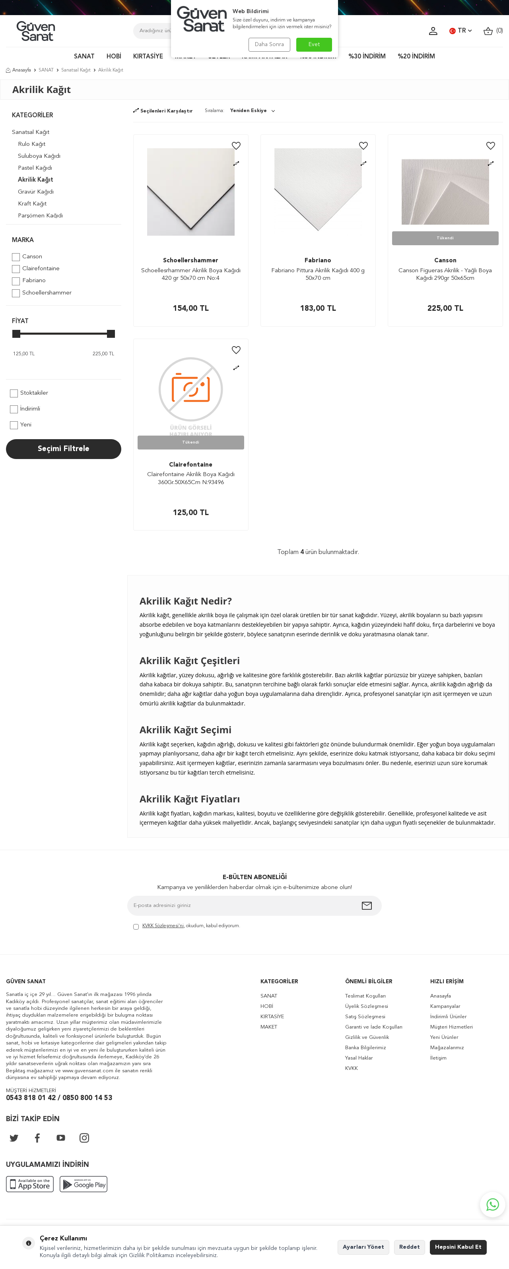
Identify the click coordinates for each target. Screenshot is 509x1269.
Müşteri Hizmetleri (451, 1027)
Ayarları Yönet (363, 1247)
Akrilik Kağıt (35, 180)
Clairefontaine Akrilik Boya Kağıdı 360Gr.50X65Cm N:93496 (191, 479)
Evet (314, 44)
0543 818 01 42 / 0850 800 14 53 (59, 1098)
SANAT (84, 57)
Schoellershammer (42, 293)
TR (460, 31)
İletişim (438, 1058)
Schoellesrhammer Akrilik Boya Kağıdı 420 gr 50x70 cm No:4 (191, 275)
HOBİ (114, 57)
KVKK (351, 1068)
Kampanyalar (445, 1006)
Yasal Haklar (359, 1058)
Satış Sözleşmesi (365, 1016)
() (493, 31)
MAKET (268, 1027)
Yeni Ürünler (444, 1037)
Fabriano (29, 281)
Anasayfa (18, 70)
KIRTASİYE (148, 57)
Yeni (20, 425)
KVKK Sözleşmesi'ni (163, 926)
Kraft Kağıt (32, 204)
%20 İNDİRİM (416, 57)
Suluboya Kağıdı (39, 156)
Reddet (409, 1247)
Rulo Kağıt (31, 144)
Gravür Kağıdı (36, 192)
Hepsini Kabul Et (458, 1247)
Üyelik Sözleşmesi (366, 1006)
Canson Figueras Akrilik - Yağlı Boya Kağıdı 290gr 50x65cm (445, 275)
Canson (27, 257)
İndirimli (25, 409)
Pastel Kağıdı (35, 168)
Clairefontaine (36, 269)
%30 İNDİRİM (367, 57)
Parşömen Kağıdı (40, 216)
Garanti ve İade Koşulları (373, 1027)
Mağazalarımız (447, 1047)
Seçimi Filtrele (63, 449)
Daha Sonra (269, 44)
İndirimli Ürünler (448, 1016)
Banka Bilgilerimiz (365, 1047)
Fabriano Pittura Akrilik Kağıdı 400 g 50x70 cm (318, 275)
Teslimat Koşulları (365, 996)
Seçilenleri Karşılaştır (163, 111)
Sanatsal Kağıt (76, 70)
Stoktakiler (29, 393)
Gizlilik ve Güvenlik (367, 1037)
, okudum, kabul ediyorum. (186, 927)
